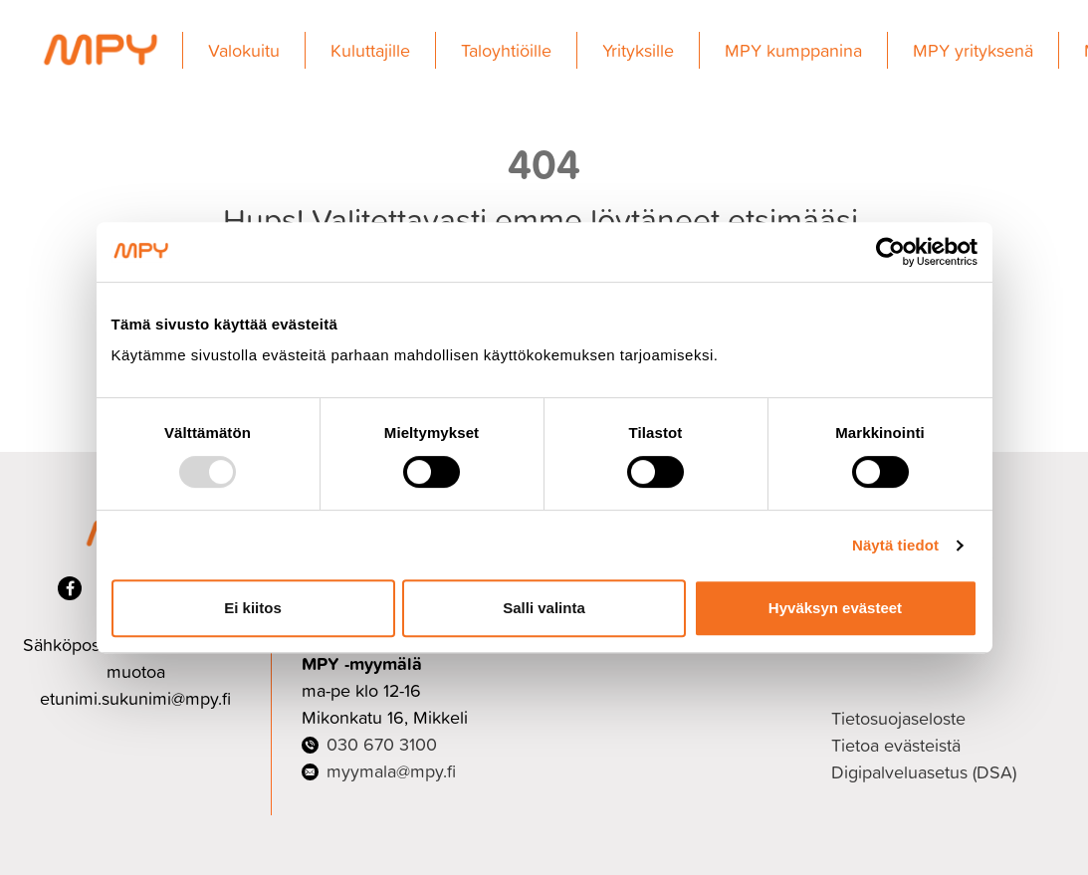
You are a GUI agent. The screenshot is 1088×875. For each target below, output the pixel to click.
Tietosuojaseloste (898, 718)
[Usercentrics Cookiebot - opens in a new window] (890, 252)
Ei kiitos (253, 607)
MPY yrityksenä (973, 50)
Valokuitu (244, 50)
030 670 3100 (381, 744)
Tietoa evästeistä (896, 745)
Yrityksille (638, 50)
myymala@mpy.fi (391, 771)
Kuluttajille (370, 50)
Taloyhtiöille (506, 50)
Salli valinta (544, 607)
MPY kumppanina (793, 50)
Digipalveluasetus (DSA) (923, 772)
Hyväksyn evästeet (835, 607)
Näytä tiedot (895, 545)
